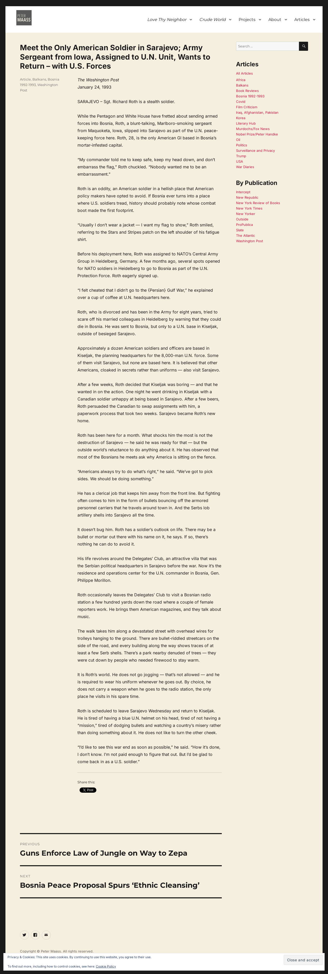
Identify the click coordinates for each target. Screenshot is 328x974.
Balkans (39, 79)
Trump (241, 156)
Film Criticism (246, 107)
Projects (247, 19)
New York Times (249, 208)
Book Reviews (247, 91)
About (274, 19)
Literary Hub (246, 123)
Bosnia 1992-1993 (250, 96)
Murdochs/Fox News (253, 129)
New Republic (247, 197)
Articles (302, 19)
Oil (238, 140)
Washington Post (249, 241)
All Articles (244, 73)
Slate (240, 230)
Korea (240, 118)
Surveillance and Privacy (255, 150)
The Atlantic (245, 235)
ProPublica (244, 225)
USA (239, 161)
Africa (240, 80)
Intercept (243, 192)
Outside (242, 219)
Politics (241, 145)
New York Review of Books (258, 203)
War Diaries (245, 167)
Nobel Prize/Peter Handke (257, 134)
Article (25, 79)
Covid (240, 101)
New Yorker (245, 214)
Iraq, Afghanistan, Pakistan (257, 112)
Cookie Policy (106, 966)
